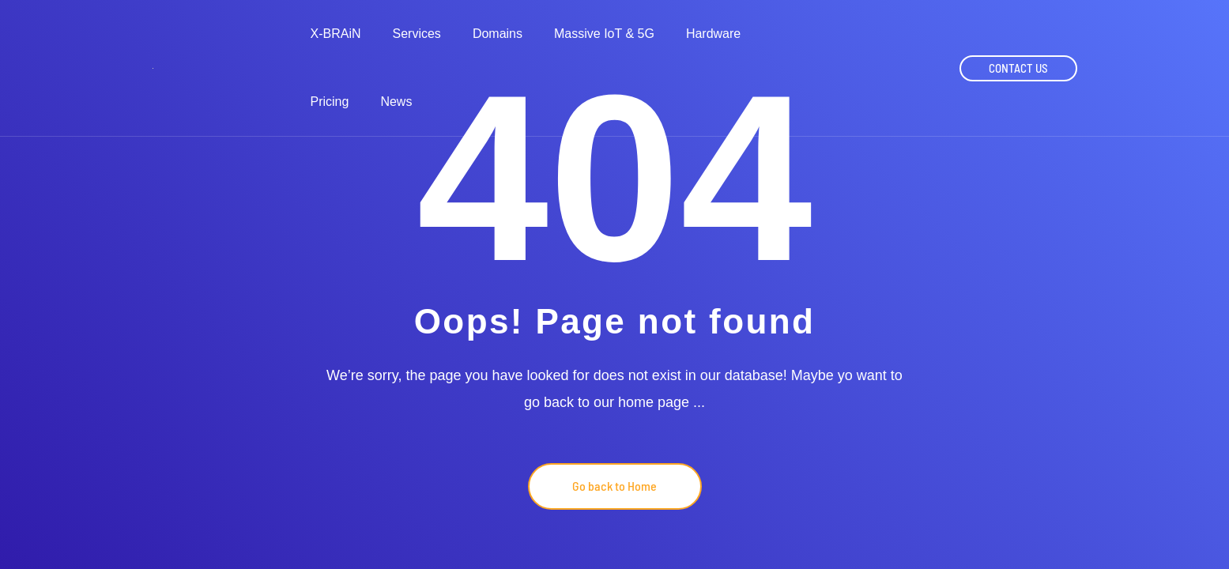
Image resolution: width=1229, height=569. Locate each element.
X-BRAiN (336, 34)
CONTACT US (1018, 68)
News (396, 102)
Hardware (713, 34)
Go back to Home (614, 485)
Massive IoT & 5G (604, 34)
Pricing (330, 102)
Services (417, 34)
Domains (497, 34)
